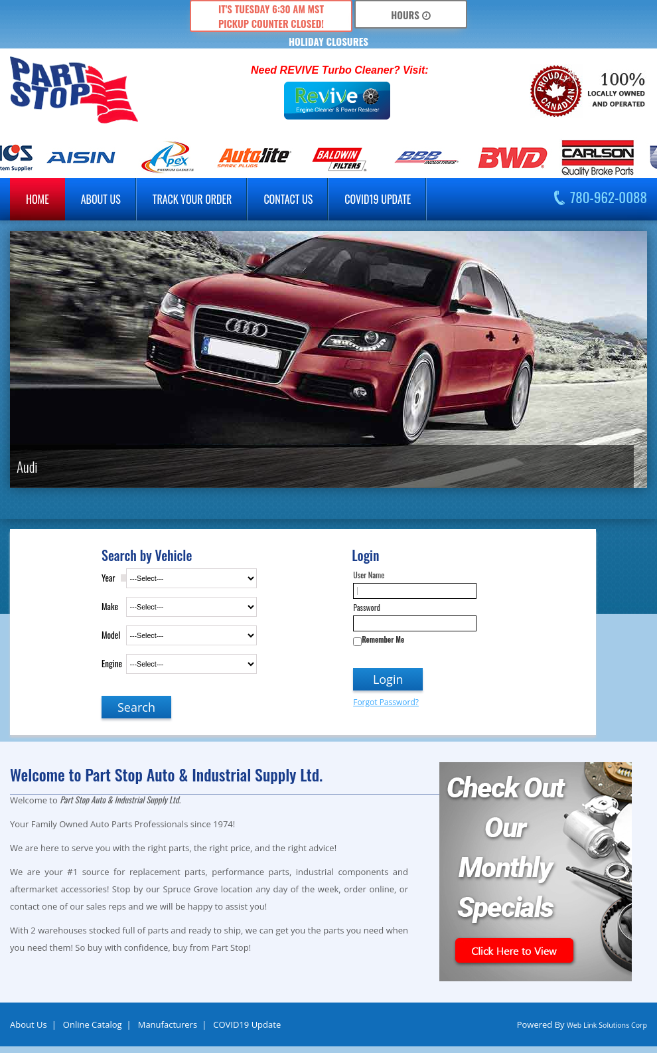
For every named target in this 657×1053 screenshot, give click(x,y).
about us (101, 199)
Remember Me (383, 639)
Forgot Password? (386, 702)
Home (37, 199)
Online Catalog (92, 1024)
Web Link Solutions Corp (607, 1025)
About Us (28, 1024)
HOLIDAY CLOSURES (328, 41)
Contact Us (288, 199)
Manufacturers (167, 1024)
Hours (410, 14)
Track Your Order (192, 199)
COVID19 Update (377, 199)
